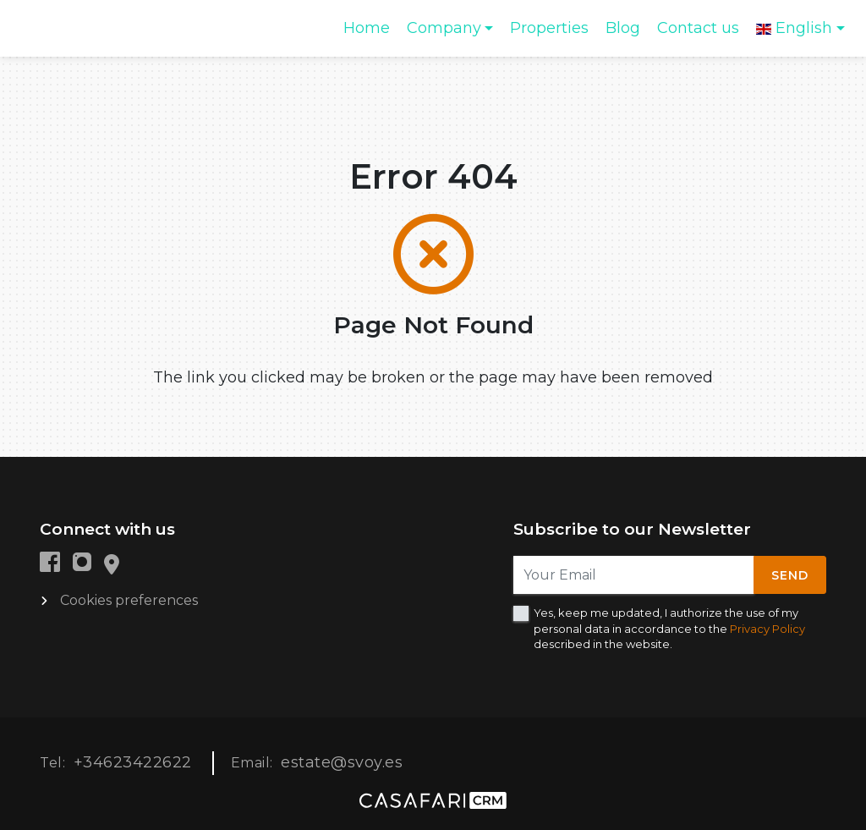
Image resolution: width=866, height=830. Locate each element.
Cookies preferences (129, 600)
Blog (623, 28)
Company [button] (444, 28)
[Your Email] (633, 575)
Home (370, 33)
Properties (549, 28)
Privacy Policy (767, 628)
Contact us (698, 28)
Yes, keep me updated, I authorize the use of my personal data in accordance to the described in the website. (669, 628)
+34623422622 (133, 762)
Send (789, 575)
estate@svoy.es (342, 762)
